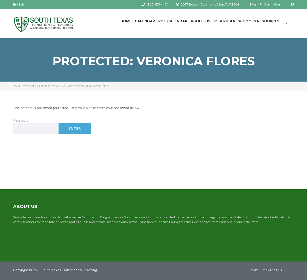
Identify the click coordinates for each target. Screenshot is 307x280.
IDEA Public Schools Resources (246, 21)
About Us (200, 21)
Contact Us (272, 270)
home (253, 270)
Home (125, 21)
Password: (35, 126)
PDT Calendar (172, 21)
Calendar (145, 21)
